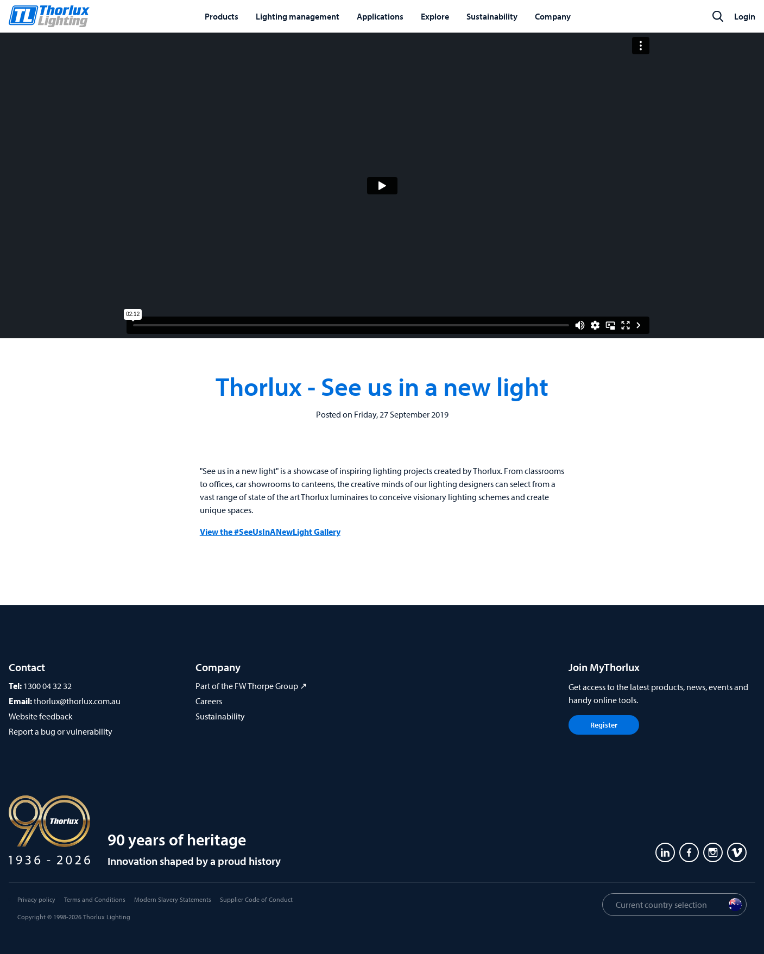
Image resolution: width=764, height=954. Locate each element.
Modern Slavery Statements (172, 899)
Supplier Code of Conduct (256, 899)
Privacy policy (36, 899)
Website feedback (41, 716)
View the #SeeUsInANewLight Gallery (270, 531)
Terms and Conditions (94, 899)
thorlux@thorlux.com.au (77, 701)
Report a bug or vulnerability (60, 731)
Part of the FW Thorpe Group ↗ (251, 685)
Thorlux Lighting (106, 917)
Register (603, 725)
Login (744, 16)
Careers (208, 701)
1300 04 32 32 (47, 685)
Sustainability (220, 716)
